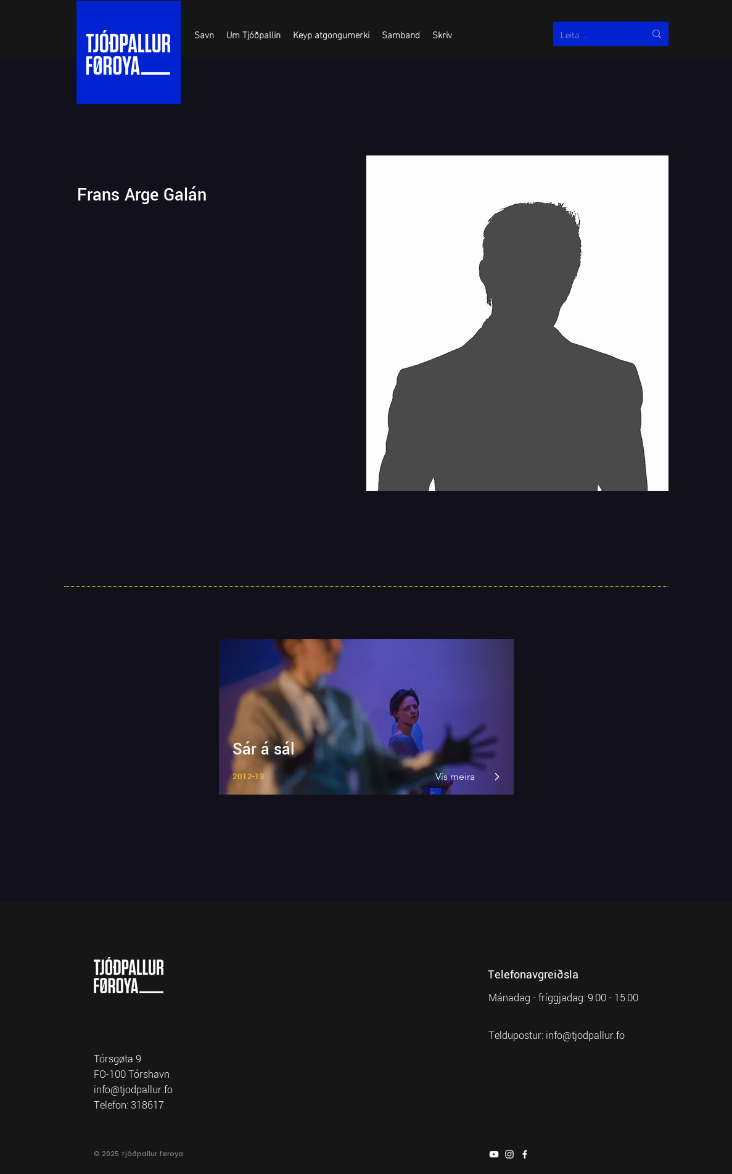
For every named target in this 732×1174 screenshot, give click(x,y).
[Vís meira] (456, 777)
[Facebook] (524, 1154)
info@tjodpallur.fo (585, 1035)
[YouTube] (494, 1154)
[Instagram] (509, 1154)
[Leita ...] (594, 34)
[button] (204, 34)
